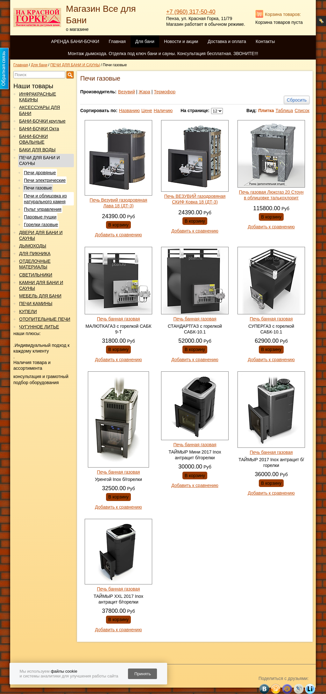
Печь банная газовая (118, 318)
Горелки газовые (41, 224)
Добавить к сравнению (118, 234)
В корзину (118, 224)
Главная (117, 41)
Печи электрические (45, 180)
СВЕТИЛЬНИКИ (35, 274)
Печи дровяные (40, 172)
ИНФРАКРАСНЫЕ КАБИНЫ (37, 96)
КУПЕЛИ (28, 311)
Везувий (126, 91)
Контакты (265, 41)
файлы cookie (64, 671)
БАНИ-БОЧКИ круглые (42, 121)
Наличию (163, 110)
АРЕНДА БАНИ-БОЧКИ (75, 41)
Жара (144, 91)
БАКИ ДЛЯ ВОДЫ (37, 149)
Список (301, 110)
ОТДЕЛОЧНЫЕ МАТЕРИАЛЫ (35, 264)
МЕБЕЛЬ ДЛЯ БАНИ (40, 295)
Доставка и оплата (227, 41)
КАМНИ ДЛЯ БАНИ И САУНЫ (41, 285)
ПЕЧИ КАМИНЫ (35, 303)
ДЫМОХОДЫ (32, 245)
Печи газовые (38, 187)
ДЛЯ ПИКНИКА (35, 253)
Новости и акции (181, 41)
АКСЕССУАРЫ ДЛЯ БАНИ (39, 110)
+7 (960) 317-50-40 (191, 12)
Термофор (164, 91)
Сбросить (297, 100)
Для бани (144, 41)
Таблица (284, 110)
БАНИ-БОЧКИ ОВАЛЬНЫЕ (33, 139)
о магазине (77, 29)
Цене (146, 110)
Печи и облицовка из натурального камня (45, 198)
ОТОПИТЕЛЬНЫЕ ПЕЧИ (44, 319)
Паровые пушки (40, 216)
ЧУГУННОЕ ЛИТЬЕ (39, 326)
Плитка (266, 110)
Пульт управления (42, 209)
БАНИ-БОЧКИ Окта (39, 128)
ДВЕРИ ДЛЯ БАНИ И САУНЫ (40, 235)
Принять (142, 673)
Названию (129, 110)
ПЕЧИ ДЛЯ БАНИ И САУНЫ (39, 160)
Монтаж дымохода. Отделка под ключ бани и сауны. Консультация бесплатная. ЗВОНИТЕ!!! (163, 53)
